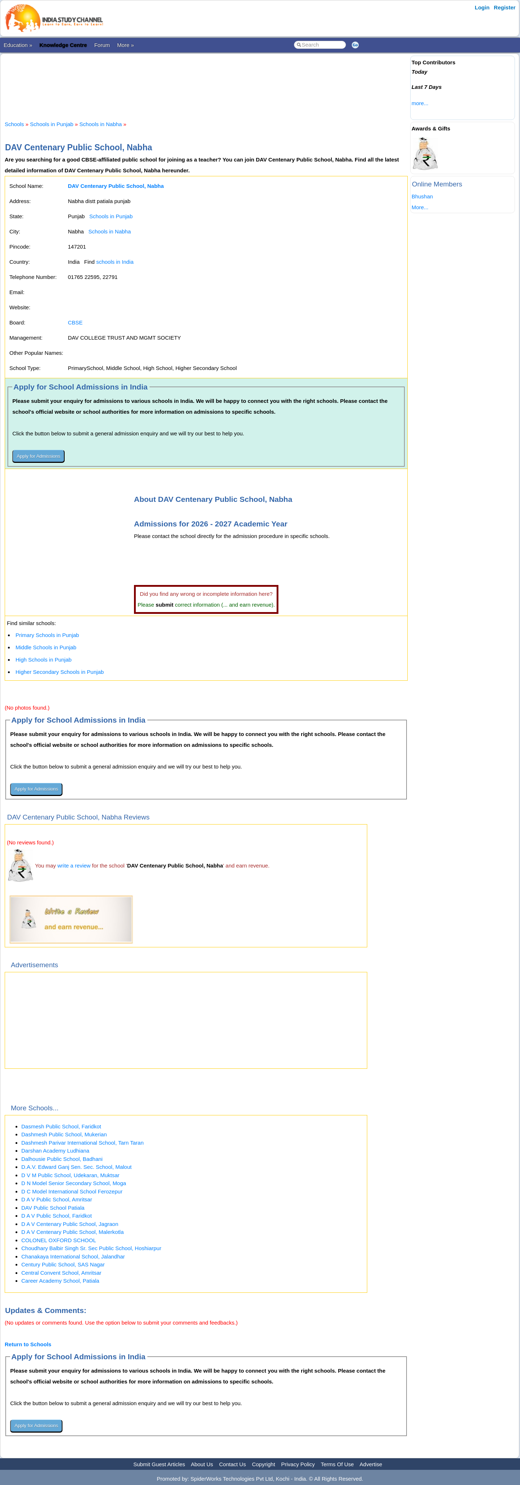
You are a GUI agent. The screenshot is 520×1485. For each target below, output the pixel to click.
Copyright (263, 1464)
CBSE (75, 322)
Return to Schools (28, 1344)
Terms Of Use (337, 1464)
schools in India (114, 262)
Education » (18, 45)
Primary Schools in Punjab (47, 635)
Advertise (371, 1464)
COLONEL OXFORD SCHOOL (58, 1240)
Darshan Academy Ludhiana (55, 1151)
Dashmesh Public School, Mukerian (64, 1134)
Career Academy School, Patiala (60, 1281)
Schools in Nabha (100, 124)
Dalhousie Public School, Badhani (62, 1159)
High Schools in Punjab (44, 660)
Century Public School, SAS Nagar (63, 1264)
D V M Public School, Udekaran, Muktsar (70, 1175)
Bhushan (422, 196)
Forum (102, 45)
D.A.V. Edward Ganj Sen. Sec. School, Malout (76, 1167)
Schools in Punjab (51, 124)
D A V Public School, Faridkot (56, 1216)
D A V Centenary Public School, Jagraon (69, 1224)
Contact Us (232, 1464)
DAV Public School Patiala (52, 1208)
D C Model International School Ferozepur (71, 1191)
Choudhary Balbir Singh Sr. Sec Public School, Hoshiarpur (91, 1248)
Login (482, 7)
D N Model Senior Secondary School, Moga (73, 1183)
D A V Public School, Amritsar (56, 1199)
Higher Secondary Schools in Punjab (60, 672)
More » (125, 45)
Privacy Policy (298, 1464)
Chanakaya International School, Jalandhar (73, 1256)
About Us (202, 1464)
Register (505, 7)
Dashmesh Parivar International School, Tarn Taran (82, 1143)
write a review (74, 865)
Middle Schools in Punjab (46, 647)
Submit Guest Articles (159, 1464)
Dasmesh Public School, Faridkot (61, 1126)
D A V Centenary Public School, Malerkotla (72, 1232)
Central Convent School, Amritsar (61, 1273)
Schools (14, 124)
